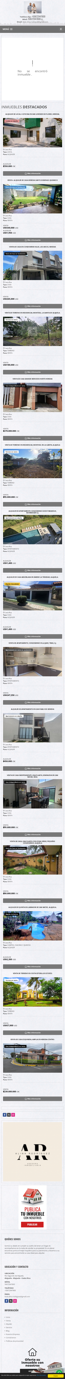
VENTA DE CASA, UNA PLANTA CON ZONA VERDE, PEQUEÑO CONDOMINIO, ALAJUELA (32, 842)
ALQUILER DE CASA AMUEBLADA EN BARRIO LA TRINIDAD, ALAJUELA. (32, 577)
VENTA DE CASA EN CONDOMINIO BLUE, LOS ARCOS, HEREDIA (32, 247)
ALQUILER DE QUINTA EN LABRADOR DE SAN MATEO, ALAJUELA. (32, 907)
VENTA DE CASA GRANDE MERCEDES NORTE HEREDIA (32, 379)
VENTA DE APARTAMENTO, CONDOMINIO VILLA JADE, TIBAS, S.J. (32, 643)
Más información (41, 1375)
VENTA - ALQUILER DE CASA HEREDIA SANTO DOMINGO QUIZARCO (32, 180)
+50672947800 (38, 16)
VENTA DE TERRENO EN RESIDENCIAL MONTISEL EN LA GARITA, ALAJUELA (32, 445)
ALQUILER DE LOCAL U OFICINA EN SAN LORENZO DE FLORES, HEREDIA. (32, 114)
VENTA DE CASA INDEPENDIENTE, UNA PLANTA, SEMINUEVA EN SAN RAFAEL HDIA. (32, 776)
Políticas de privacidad (14, 1341)
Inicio (8, 1317)
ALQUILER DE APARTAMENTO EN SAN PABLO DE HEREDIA (32, 709)
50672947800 (34, 19)
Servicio (9, 1327)
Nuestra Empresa (13, 1334)
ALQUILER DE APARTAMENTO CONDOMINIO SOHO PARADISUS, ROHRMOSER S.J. (32, 512)
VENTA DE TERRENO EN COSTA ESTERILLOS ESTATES (32, 973)
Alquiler (9, 1324)
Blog (7, 1331)
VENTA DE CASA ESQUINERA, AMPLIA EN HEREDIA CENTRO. (32, 1040)
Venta (8, 1320)
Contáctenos (11, 1337)
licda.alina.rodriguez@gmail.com (17, 1296)
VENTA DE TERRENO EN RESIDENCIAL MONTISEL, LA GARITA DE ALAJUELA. (32, 313)
